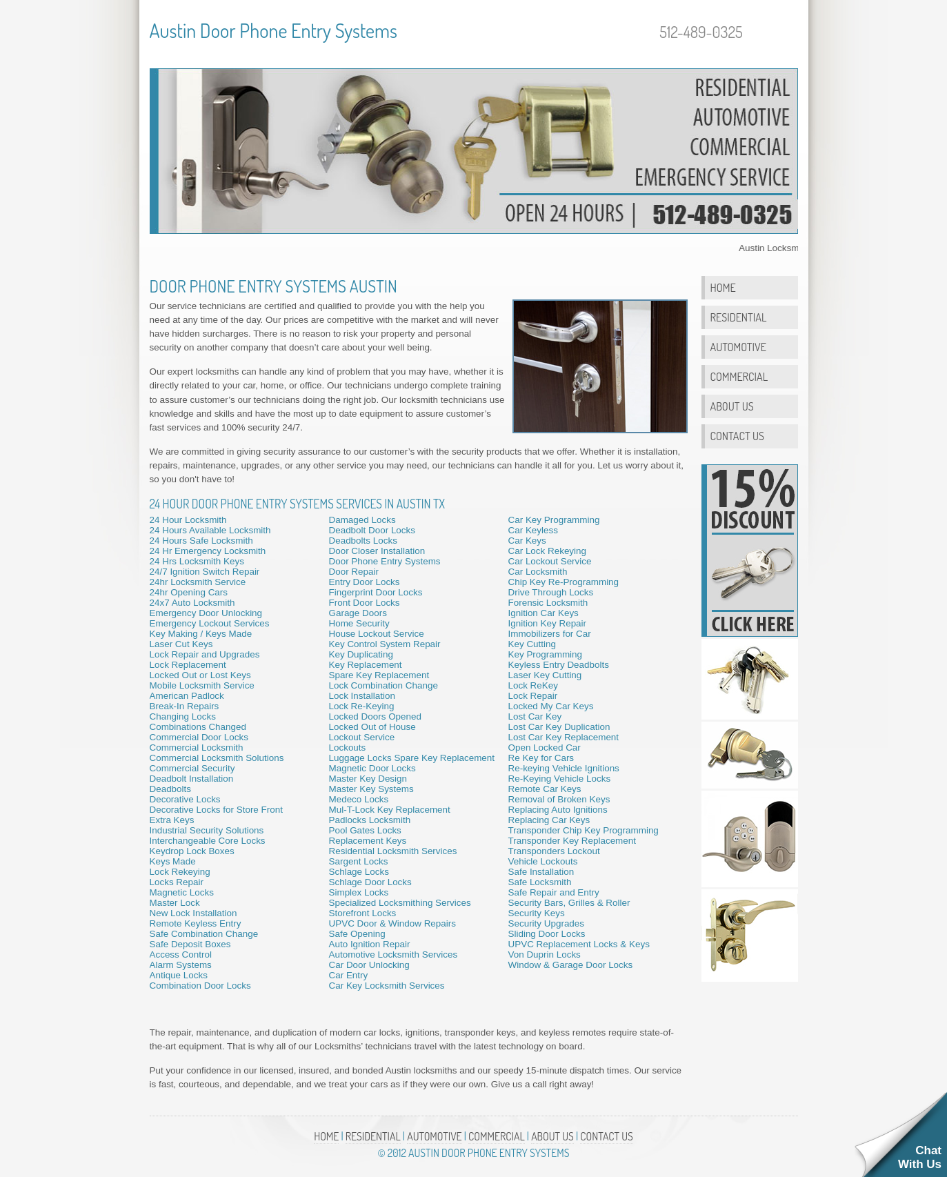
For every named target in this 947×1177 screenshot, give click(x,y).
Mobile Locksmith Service (202, 685)
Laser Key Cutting (545, 675)
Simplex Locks (359, 892)
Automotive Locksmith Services (393, 954)
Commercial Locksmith (196, 747)
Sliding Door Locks (547, 934)
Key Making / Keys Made (201, 634)
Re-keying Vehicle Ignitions (563, 768)
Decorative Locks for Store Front (216, 809)
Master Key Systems (371, 789)
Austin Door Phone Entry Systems (274, 30)
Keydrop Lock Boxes (192, 851)
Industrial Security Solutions (207, 830)
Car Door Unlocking (369, 965)
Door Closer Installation (377, 551)
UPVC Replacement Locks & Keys (579, 944)
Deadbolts (171, 789)
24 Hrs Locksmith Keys (197, 561)
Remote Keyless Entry (195, 923)
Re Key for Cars (541, 758)
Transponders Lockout (554, 851)
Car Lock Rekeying (547, 551)
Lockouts (347, 747)
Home (723, 287)
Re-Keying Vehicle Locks (559, 778)
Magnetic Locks (182, 892)
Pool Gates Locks (365, 830)
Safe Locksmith (540, 882)
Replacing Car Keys (549, 820)
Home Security (359, 623)
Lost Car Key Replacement (563, 737)
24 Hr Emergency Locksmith (208, 551)
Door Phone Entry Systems (385, 561)
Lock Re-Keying (362, 706)
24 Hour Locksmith (188, 520)
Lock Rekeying (180, 872)
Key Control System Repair (385, 644)
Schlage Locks (359, 872)
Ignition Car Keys (543, 613)
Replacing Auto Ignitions (558, 809)
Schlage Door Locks (370, 882)
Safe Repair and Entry (553, 892)
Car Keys (527, 540)
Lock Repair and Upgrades (205, 654)
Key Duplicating (361, 654)
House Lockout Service (376, 634)
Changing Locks (183, 716)
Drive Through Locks (551, 592)
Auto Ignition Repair (369, 944)
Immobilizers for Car (549, 634)
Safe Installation (541, 872)
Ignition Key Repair (547, 623)
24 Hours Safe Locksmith (201, 540)
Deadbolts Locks (363, 540)
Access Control (181, 954)
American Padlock (187, 696)
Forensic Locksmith (548, 602)
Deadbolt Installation (192, 778)
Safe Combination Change (204, 934)
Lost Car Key (535, 716)
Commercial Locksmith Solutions (217, 758)
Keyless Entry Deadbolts (558, 665)
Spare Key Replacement (379, 675)
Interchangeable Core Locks (208, 840)
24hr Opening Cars (189, 592)
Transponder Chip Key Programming (583, 830)
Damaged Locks (362, 520)
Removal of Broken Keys (559, 799)
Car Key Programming (554, 520)
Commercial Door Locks (199, 737)
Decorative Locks (185, 799)
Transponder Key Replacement (572, 840)
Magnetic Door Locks (372, 768)
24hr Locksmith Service (198, 582)
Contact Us (737, 435)
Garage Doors (358, 613)
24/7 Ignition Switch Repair (205, 571)
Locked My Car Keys (551, 706)
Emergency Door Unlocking (206, 613)
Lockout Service (362, 737)
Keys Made (173, 861)
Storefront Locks (363, 913)
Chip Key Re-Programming (563, 582)
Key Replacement (365, 665)
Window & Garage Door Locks (570, 965)
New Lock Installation (193, 913)
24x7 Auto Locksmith (192, 602)
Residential (738, 317)
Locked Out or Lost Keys (200, 675)
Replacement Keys (368, 840)
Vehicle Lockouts (543, 861)
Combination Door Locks (200, 985)
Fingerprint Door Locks (376, 592)
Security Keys (536, 913)
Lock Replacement (188, 665)
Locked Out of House (372, 727)
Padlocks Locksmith (370, 820)
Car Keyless (533, 530)
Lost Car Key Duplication (559, 727)
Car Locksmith (538, 571)
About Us (732, 406)
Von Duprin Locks (544, 954)
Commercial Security (192, 768)
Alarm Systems (181, 965)
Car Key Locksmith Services (387, 985)
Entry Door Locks (364, 582)
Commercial (739, 376)
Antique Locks (179, 975)
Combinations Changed (198, 727)
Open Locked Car (544, 747)
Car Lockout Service (550, 561)
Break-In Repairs (184, 706)
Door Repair (354, 571)
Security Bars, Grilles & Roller (569, 903)
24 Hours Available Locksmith (210, 530)
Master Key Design (368, 778)
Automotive (738, 346)
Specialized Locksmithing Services (400, 903)
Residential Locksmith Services (393, 851)
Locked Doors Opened (375, 716)
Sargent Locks (358, 861)
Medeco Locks (359, 799)
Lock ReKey (533, 685)
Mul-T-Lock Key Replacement (389, 809)
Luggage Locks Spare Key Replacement (412, 758)
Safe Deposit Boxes (190, 944)
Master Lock (175, 903)
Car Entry (348, 975)
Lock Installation (362, 696)
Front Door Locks (364, 602)
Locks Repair (176, 882)
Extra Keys (172, 820)
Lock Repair (533, 696)
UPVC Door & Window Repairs (392, 923)
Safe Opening (357, 934)
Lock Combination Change (383, 685)
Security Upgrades (546, 923)
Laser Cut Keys (181, 644)
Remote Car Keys (544, 789)
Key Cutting (532, 644)
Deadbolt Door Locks (372, 530)
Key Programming (545, 654)
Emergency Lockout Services (210, 623)
